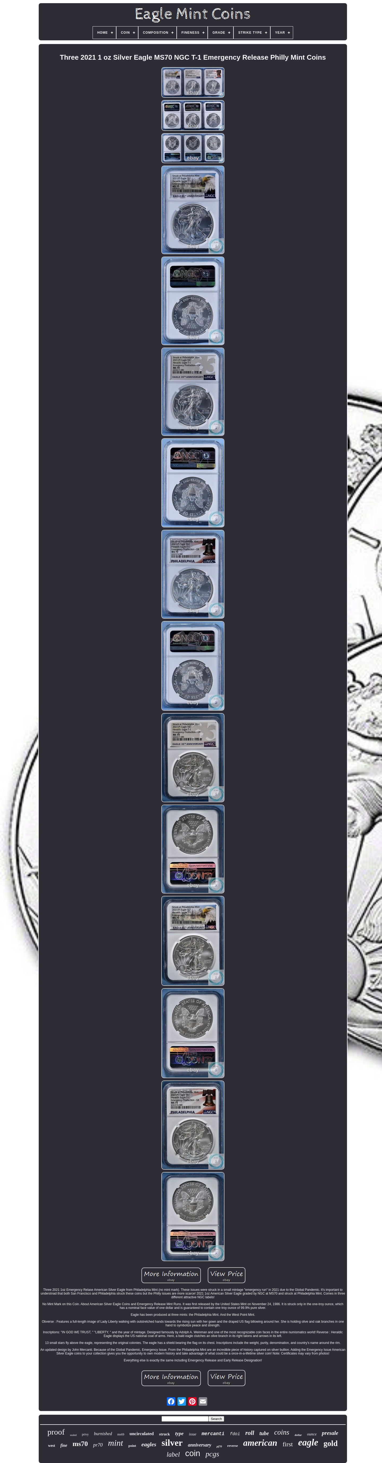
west (51, 1446)
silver (172, 1443)
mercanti (213, 1433)
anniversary (199, 1445)
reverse (232, 1446)
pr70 (98, 1445)
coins (281, 1432)
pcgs (212, 1454)
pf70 (219, 1446)
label (173, 1454)
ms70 (80, 1444)
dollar (298, 1434)
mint (115, 1443)
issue (192, 1434)
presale (330, 1433)
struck (164, 1434)
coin (192, 1453)
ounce (312, 1434)
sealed (73, 1435)
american (260, 1443)
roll (249, 1433)
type (179, 1433)
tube (264, 1433)
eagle (308, 1442)
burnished (103, 1433)
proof (56, 1431)
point (132, 1446)
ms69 (120, 1434)
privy (85, 1434)
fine (63, 1445)
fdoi (235, 1434)
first (288, 1444)
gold (331, 1443)
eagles (148, 1444)
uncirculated (141, 1433)
